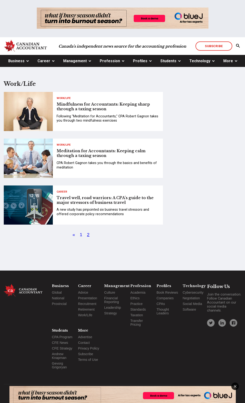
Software (189, 309)
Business (16, 61)
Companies (165, 298)
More (228, 61)
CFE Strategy (62, 348)
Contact (84, 343)
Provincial (59, 304)
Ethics (135, 298)
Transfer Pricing (136, 322)
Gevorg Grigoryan (59, 365)
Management (75, 61)
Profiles (140, 61)
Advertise (85, 337)
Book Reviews (167, 292)
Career (43, 61)
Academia (137, 292)
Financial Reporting (111, 300)
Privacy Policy (88, 348)
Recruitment (87, 304)
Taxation (136, 315)
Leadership (112, 307)
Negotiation (191, 298)
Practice (136, 304)
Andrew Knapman (59, 356)
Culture (109, 292)
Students (168, 61)
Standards (138, 309)
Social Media (192, 304)
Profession (110, 61)
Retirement (86, 309)
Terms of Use (88, 360)
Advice (83, 292)
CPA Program (62, 337)
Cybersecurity (193, 292)
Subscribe (214, 46)
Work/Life (64, 98)
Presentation (87, 298)
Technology (199, 61)
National (58, 298)
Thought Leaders (163, 311)
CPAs (161, 304)
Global (57, 292)
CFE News (60, 343)
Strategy (110, 313)
